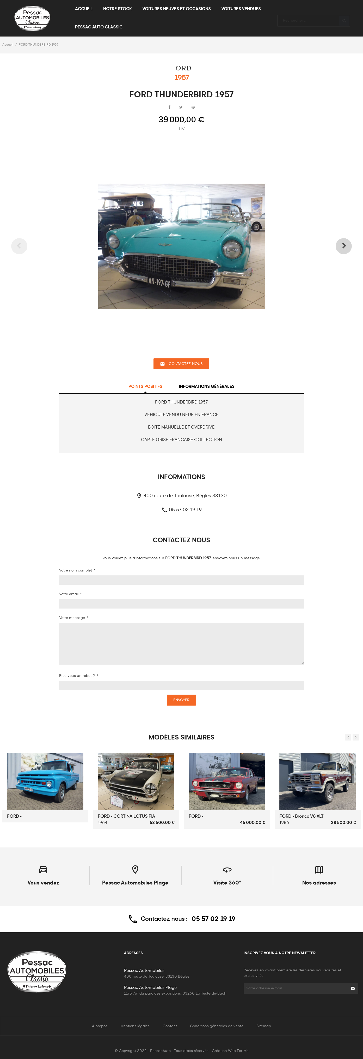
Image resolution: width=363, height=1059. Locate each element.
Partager (169, 107)
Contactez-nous (181, 364)
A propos (99, 1026)
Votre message (73, 618)
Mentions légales (135, 1026)
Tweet (181, 107)
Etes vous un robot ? (78, 676)
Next (336, 246)
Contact (170, 1026)
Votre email (70, 594)
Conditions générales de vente (216, 1026)
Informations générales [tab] (207, 387)
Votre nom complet (77, 570)
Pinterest (193, 107)
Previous (27, 246)
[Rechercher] (313, 18)
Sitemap (263, 1026)
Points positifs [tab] (145, 387)
